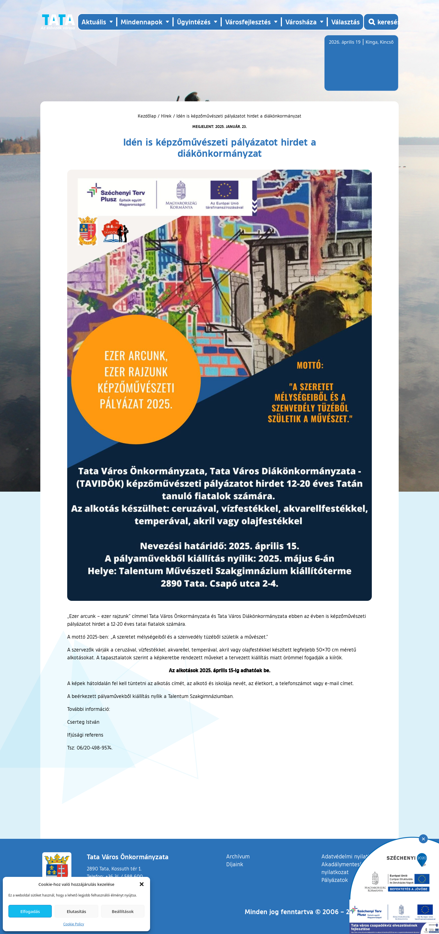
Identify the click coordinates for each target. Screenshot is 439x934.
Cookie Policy (73, 924)
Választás (345, 21)
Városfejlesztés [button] (248, 21)
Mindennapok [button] (141, 21)
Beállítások (123, 911)
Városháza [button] (301, 21)
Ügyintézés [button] (194, 21)
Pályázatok (334, 879)
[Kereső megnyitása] (381, 21)
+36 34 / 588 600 (124, 876)
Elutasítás (76, 911)
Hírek (166, 116)
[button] (141, 884)
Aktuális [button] (93, 21)
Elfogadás (30, 911)
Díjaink (234, 864)
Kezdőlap (148, 116)
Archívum (238, 856)
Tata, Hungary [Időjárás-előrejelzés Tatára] (360, 66)
